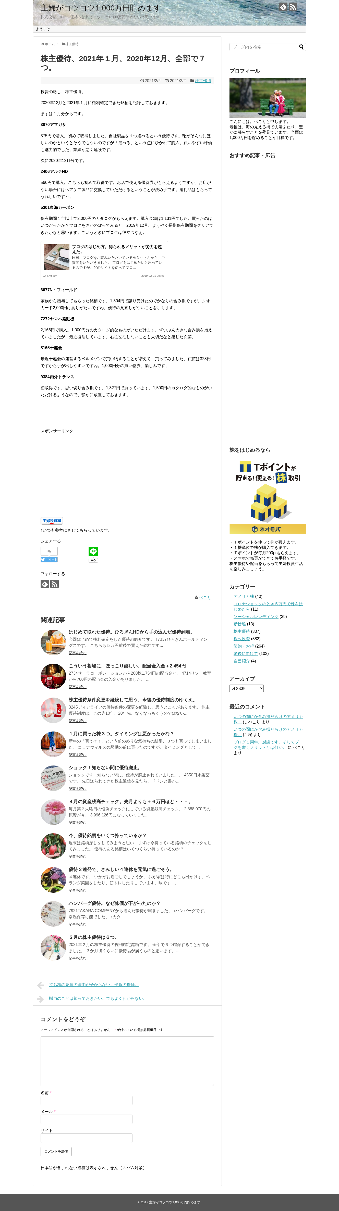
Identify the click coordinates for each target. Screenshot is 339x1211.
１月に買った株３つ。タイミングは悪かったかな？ (121, 733)
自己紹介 (242, 661)
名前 (46, 1093)
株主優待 (203, 81)
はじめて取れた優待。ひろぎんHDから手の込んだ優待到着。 (132, 632)
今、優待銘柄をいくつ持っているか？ (108, 835)
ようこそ (43, 29)
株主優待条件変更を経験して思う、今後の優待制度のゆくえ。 (133, 699)
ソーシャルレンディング (256, 616)
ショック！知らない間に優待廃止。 (105, 767)
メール (48, 1111)
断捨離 (240, 624)
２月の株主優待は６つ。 (94, 937)
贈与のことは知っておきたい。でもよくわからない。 (92, 999)
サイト (47, 1130)
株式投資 (242, 639)
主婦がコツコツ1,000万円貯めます (101, 8)
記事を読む (78, 653)
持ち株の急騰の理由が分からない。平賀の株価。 (88, 985)
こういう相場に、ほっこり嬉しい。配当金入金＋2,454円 (127, 665)
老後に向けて (246, 653)
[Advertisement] (127, 470)
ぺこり (205, 597)
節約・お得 (244, 646)
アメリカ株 (244, 596)
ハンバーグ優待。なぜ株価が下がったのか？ (115, 903)
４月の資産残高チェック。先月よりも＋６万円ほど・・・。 (131, 801)
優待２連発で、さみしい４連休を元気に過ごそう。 (121, 869)
